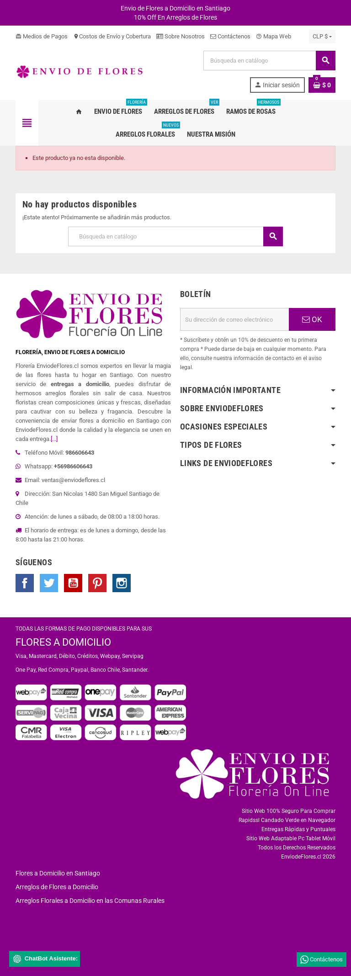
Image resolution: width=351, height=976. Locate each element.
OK (312, 319)
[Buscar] (269, 60)
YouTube (73, 583)
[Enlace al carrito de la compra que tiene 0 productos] (321, 85)
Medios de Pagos (42, 36)
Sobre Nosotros (180, 36)
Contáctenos (230, 36)
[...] (54, 438)
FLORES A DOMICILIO (63, 642)
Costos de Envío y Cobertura (112, 36)
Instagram (121, 583)
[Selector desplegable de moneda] (322, 36)
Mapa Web (273, 36)
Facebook (25, 583)
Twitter (49, 583)
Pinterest (97, 583)
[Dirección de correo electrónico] (234, 319)
